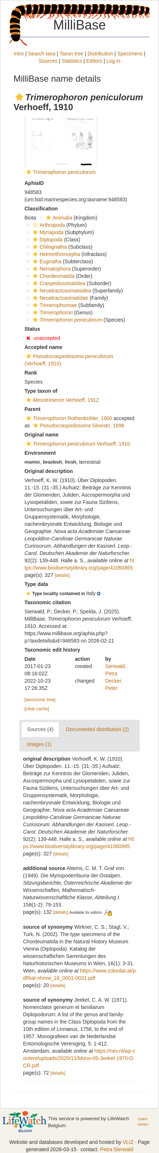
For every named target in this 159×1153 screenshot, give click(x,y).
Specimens (130, 54)
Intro (19, 54)
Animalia (58, 218)
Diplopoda (47, 239)
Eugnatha (46, 261)
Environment (40, 453)
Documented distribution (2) (97, 729)
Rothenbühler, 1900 (68, 418)
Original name (41, 435)
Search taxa (42, 54)
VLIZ (128, 1142)
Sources (48, 61)
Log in (113, 61)
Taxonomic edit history (52, 650)
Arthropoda (48, 225)
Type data (36, 584)
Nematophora (51, 269)
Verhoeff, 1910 (77, 444)
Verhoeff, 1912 (61, 400)
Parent (32, 409)
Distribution (100, 54)
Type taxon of (40, 391)
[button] (19, 97)
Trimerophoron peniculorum (64, 172)
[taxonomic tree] (40, 699)
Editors (94, 61)
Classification (41, 208)
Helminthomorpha (55, 254)
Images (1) (39, 744)
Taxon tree (71, 54)
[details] (62, 575)
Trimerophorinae (54, 305)
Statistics (72, 61)
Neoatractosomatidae (59, 298)
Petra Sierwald (116, 1149)
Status (32, 329)
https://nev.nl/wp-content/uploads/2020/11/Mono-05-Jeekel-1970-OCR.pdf (79, 1058)
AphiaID (34, 183)
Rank (30, 373)
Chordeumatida (53, 276)
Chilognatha (49, 247)
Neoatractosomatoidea (61, 291)
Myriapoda (47, 232)
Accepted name (43, 347)
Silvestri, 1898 (77, 425)
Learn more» (143, 1121)
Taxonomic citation (47, 602)
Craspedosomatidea (58, 283)
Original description (48, 471)
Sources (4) (40, 729)
